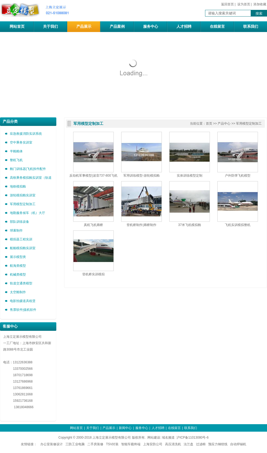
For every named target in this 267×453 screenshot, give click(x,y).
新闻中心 (125, 428)
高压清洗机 (173, 444)
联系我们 (250, 27)
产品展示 (83, 27)
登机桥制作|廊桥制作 (141, 225)
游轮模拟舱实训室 (23, 195)
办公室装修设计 (51, 444)
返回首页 (227, 4)
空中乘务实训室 (21, 142)
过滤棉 (201, 444)
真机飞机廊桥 (93, 225)
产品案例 (117, 27)
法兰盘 (188, 444)
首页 (209, 123)
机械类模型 (18, 274)
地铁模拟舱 (18, 186)
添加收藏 (259, 4)
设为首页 (243, 4)
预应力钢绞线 (217, 444)
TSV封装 (112, 444)
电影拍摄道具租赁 (23, 301)
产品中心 (224, 123)
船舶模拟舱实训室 (23, 248)
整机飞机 (16, 160)
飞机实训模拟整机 (237, 225)
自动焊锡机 (238, 444)
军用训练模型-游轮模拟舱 (141, 175)
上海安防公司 (152, 444)
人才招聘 (183, 27)
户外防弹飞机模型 (237, 175)
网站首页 (17, 27)
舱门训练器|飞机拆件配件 (28, 169)
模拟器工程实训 (21, 239)
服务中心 (150, 27)
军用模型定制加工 (23, 204)
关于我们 (50, 27)
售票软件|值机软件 (23, 310)
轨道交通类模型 (21, 283)
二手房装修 (95, 444)
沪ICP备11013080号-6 (192, 437)
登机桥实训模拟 (93, 274)
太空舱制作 (18, 292)
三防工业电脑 (75, 444)
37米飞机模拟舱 (189, 225)
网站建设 (153, 437)
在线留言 (217, 27)
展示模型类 (18, 257)
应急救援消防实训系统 (26, 134)
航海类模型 (18, 266)
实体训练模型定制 (189, 175)
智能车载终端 (130, 444)
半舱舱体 (16, 151)
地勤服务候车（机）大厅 (27, 213)
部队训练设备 (19, 222)
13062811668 (18, 394)
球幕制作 (16, 230)
